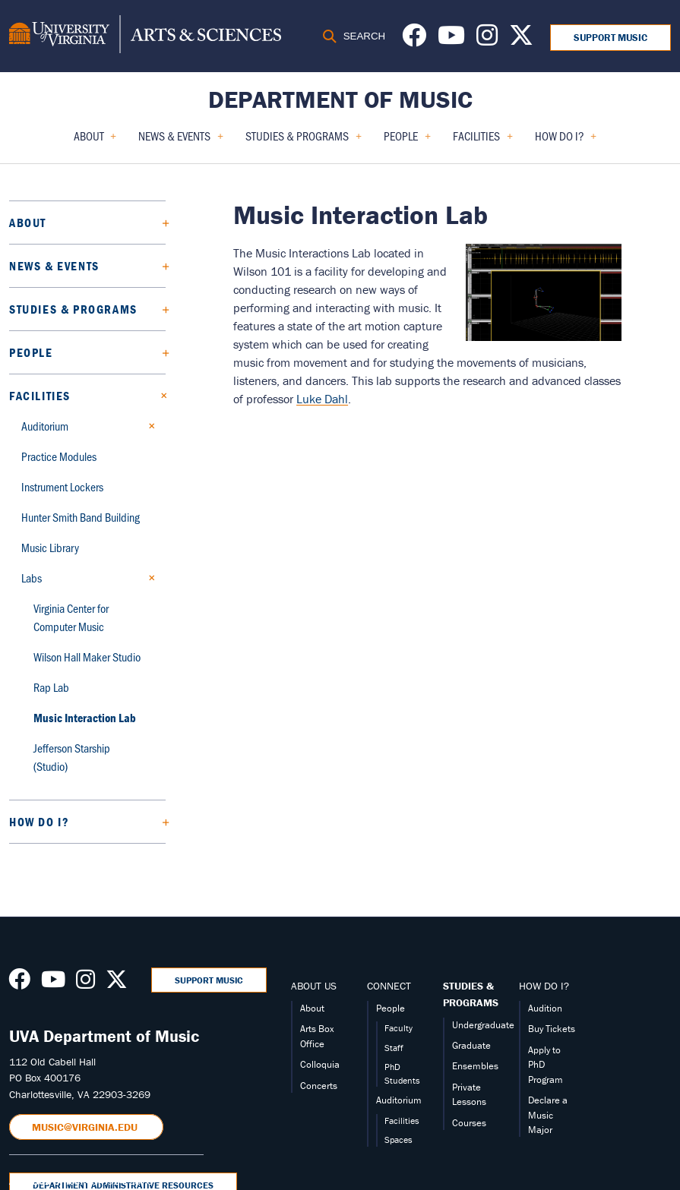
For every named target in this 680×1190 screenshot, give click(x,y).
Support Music (610, 37)
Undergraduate (483, 1024)
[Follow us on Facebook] (414, 39)
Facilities (40, 395)
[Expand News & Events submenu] (160, 265)
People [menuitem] (407, 141)
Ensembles (475, 1065)
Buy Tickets (551, 1028)
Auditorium (44, 426)
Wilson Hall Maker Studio (87, 656)
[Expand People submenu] (160, 352)
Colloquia (320, 1064)
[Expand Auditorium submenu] (148, 426)
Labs (31, 578)
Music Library (50, 547)
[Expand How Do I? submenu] (160, 821)
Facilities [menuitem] (483, 141)
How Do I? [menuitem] (566, 141)
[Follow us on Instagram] (487, 39)
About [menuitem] (95, 141)
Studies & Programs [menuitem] (303, 141)
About (27, 222)
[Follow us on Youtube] (451, 39)
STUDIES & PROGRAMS (470, 994)
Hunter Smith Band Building (80, 517)
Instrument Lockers (62, 486)
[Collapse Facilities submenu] (160, 395)
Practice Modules (58, 456)
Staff (393, 1047)
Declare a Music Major (548, 1115)
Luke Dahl (322, 398)
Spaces (398, 1139)
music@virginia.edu (86, 1127)
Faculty (398, 1028)
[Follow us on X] (521, 39)
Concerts (318, 1085)
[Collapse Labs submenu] (148, 578)
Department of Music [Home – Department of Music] (340, 99)
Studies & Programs (73, 309)
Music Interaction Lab (84, 717)
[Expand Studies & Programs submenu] (160, 309)
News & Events (54, 265)
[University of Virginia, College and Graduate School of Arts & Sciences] (145, 36)
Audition (545, 1008)
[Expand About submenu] (160, 222)
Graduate (471, 1045)
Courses (469, 1122)
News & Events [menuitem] (180, 141)
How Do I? (39, 821)
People (31, 352)
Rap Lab (51, 687)
